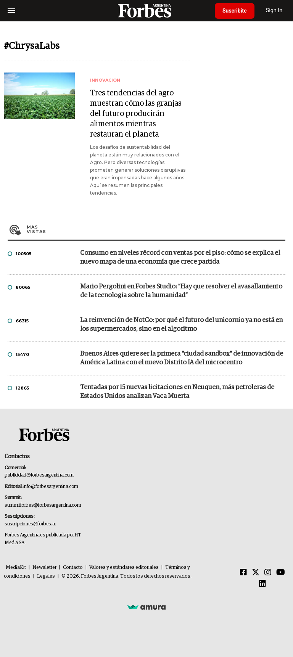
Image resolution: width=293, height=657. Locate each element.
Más (156, 229)
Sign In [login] (274, 10)
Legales (46, 576)
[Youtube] (280, 572)
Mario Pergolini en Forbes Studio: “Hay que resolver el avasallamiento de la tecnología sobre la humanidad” (181, 291)
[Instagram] (267, 572)
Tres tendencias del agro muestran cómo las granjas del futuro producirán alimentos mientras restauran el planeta (136, 113)
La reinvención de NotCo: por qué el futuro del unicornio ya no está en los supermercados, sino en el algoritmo (181, 324)
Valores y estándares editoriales (124, 567)
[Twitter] (255, 572)
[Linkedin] (262, 584)
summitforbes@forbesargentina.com (43, 505)
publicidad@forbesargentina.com (39, 475)
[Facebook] (243, 572)
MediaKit (16, 567)
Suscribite (234, 11)
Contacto (73, 567)
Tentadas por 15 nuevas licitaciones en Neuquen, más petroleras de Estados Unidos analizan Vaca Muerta (177, 391)
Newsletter (44, 567)
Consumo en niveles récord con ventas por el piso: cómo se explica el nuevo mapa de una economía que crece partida (180, 257)
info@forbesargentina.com (50, 486)
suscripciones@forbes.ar (30, 524)
